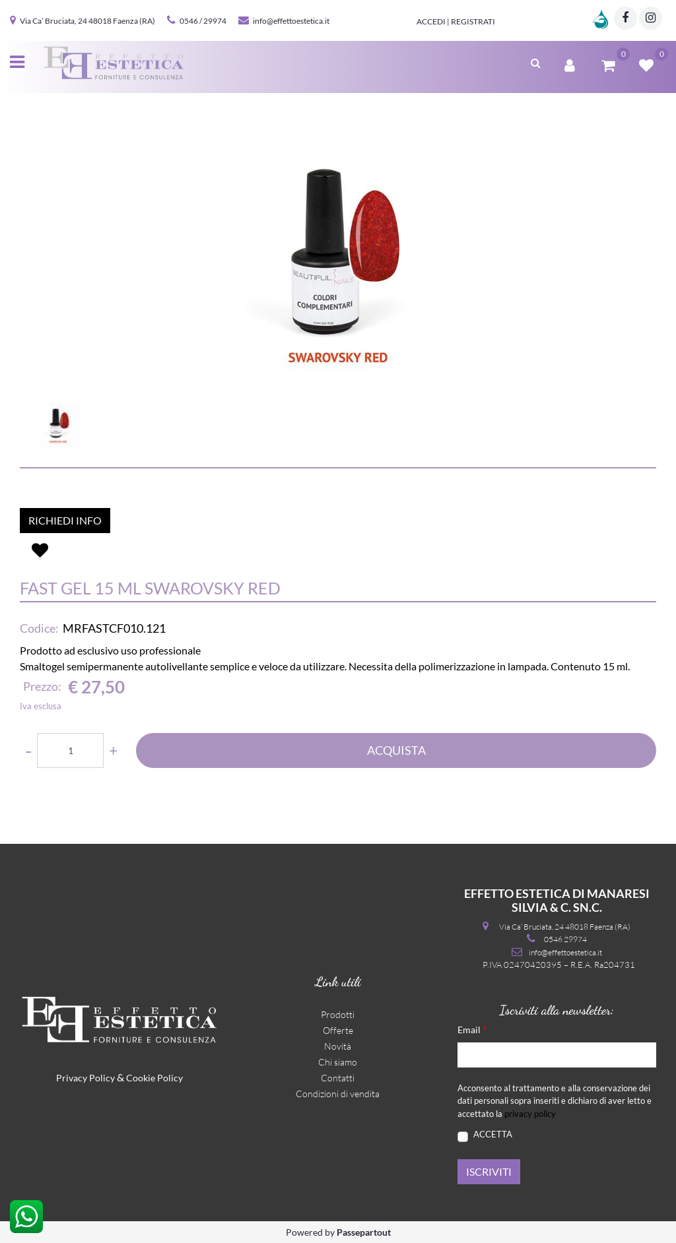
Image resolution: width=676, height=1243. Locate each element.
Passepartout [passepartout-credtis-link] (364, 1232)
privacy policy (530, 1113)
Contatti (338, 1077)
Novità (337, 1046)
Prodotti (338, 1014)
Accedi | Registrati (456, 21)
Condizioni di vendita (338, 1093)
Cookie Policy (154, 1077)
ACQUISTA (396, 750)
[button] (338, 265)
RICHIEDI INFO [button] (65, 520)
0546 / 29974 (203, 21)
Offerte (338, 1030)
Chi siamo (337, 1062)
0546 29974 (565, 939)
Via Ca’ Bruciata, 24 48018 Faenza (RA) (87, 21)
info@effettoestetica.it (291, 21)
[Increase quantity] (113, 750)
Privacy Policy (85, 1077)
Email (472, 1029)
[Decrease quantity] (28, 750)
